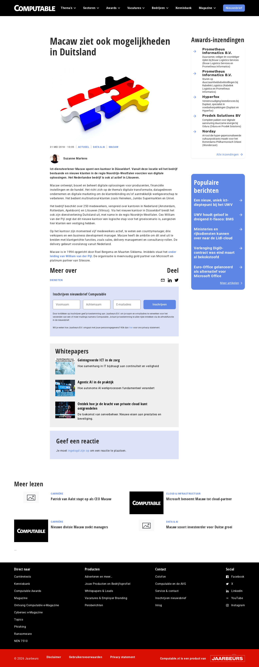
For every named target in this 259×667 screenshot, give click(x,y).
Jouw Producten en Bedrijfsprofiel (108, 584)
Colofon (160, 576)
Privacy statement (122, 657)
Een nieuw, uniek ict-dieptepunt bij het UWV (213, 202)
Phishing (20, 626)
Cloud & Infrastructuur (183, 493)
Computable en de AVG (170, 584)
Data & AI (99, 146)
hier (131, 327)
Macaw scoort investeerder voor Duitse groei (199, 527)
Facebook (237, 576)
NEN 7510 (21, 641)
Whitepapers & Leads (99, 591)
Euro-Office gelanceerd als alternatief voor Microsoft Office (213, 271)
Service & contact (167, 591)
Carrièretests (22, 576)
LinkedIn (237, 591)
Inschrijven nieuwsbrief (170, 598)
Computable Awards (27, 591)
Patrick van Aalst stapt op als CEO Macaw (81, 498)
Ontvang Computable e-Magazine (36, 605)
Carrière (57, 493)
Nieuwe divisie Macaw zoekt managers (79, 527)
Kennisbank (22, 584)
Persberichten (94, 605)
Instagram (238, 605)
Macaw (113, 146)
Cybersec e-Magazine (28, 612)
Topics (18, 619)
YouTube (237, 598)
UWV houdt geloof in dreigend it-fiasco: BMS (214, 217)
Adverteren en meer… (99, 576)
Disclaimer (54, 657)
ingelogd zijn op (78, 450)
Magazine (20, 598)
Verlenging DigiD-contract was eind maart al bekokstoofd (214, 252)
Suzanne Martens (75, 158)
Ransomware (23, 634)
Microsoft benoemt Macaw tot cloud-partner (199, 498)
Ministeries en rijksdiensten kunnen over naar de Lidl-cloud (213, 233)
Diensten (56, 280)
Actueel (83, 146)
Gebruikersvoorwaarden (85, 657)
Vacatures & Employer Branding (106, 598)
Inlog (158, 605)
